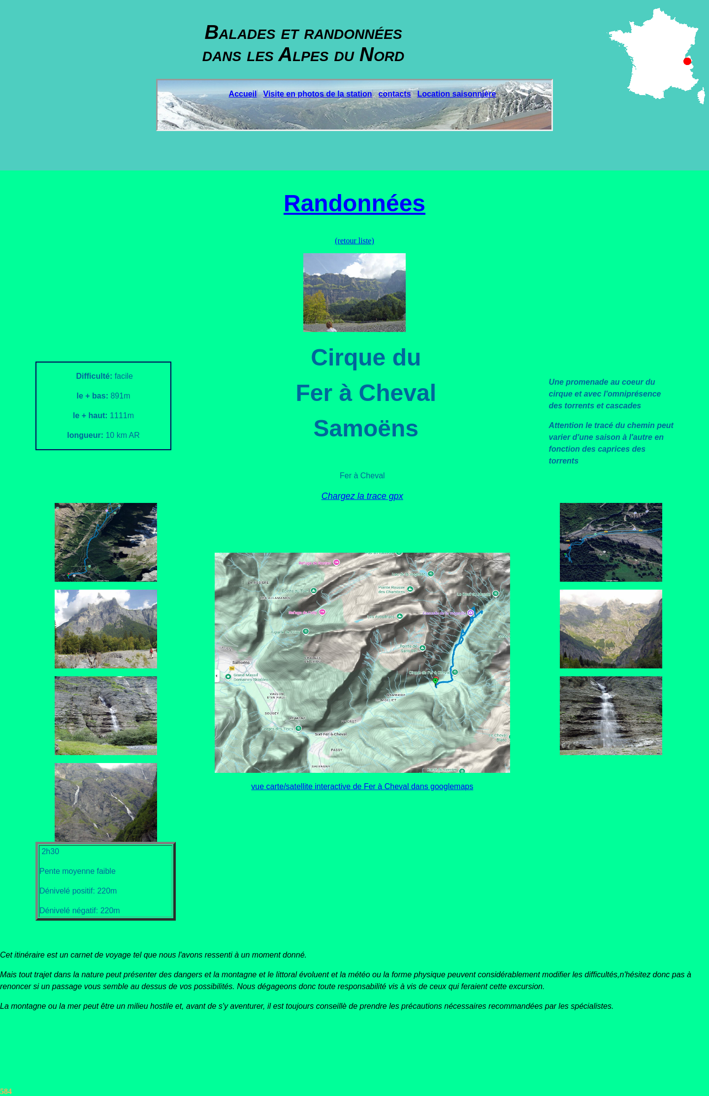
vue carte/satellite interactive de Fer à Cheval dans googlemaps (362, 786)
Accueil (243, 94)
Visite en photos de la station (317, 94)
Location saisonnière (456, 94)
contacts (395, 94)
